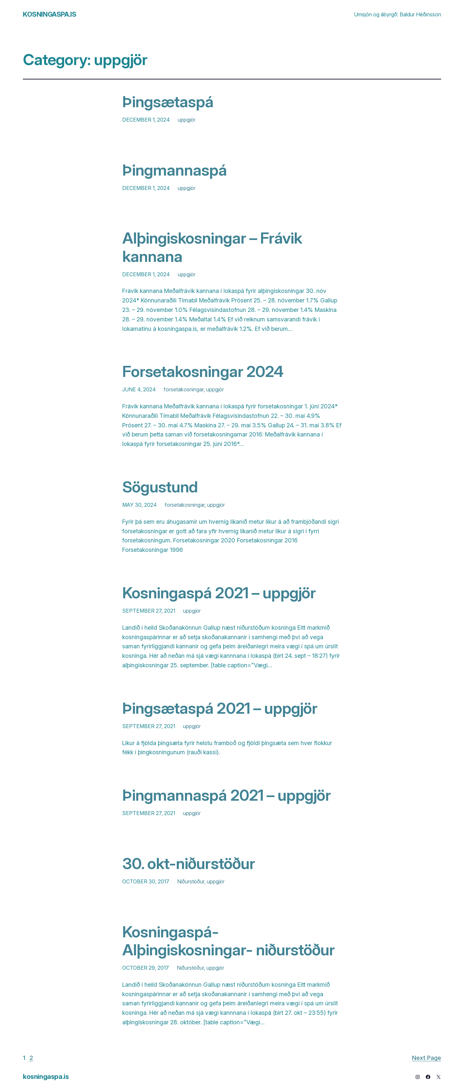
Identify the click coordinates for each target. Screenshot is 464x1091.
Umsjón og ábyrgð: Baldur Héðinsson (397, 14)
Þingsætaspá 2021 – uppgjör (219, 708)
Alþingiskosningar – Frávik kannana (212, 247)
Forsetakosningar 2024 (202, 371)
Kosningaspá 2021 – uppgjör (219, 593)
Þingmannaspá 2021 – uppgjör (226, 795)
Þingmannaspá (174, 170)
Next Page (426, 1057)
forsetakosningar (184, 389)
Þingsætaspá (167, 102)
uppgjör (186, 119)
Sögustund (160, 487)
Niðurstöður (190, 881)
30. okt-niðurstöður (188, 863)
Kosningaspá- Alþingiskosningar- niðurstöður (228, 941)
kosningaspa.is (49, 14)
